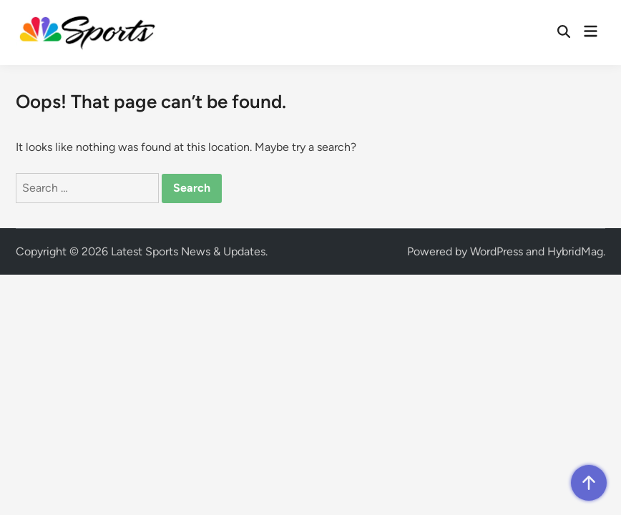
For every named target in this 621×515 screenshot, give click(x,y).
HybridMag (575, 251)
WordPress (496, 251)
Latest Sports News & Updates (188, 251)
